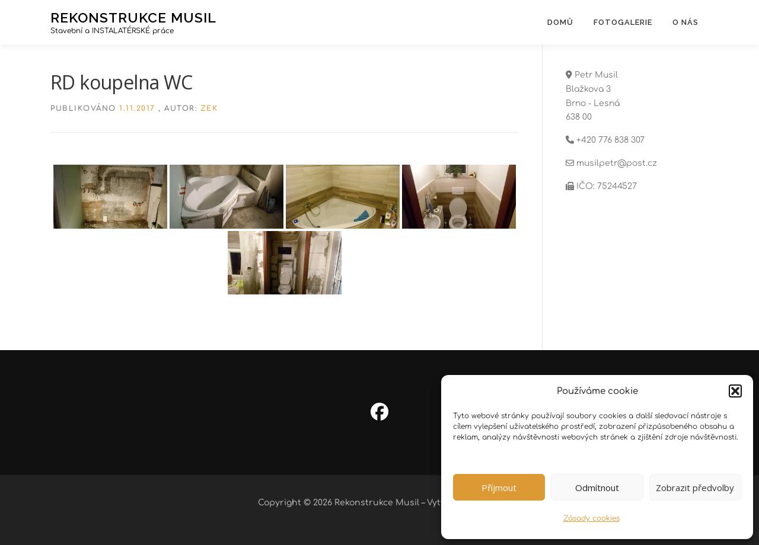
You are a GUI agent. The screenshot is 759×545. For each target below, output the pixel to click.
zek (209, 108)
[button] (735, 391)
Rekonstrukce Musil (133, 17)
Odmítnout (597, 487)
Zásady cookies (591, 518)
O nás (685, 22)
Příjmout (498, 487)
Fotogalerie (623, 22)
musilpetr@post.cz (616, 163)
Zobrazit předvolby (695, 487)
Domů (560, 22)
